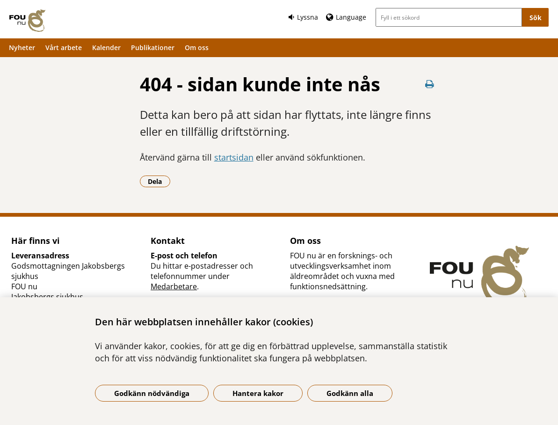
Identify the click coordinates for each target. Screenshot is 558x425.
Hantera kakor (257, 393)
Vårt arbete (63, 47)
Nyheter (22, 47)
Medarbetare (174, 286)
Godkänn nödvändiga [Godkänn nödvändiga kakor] (151, 393)
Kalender (106, 47)
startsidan (234, 157)
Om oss (197, 47)
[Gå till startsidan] (27, 20)
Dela (159, 181)
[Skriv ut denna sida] (429, 84)
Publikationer (152, 47)
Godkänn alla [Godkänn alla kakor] (349, 393)
